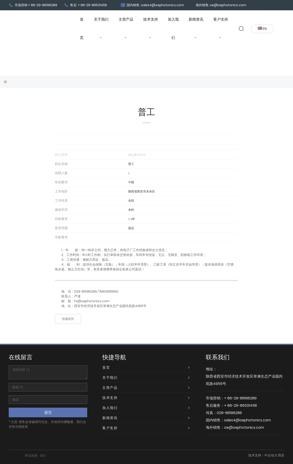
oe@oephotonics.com (244, 427)
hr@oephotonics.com (92, 301)
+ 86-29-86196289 (240, 398)
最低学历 (61, 209)
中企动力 (270, 455)
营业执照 (31, 455)
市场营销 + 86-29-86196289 (33, 5)
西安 (281, 455)
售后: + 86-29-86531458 (85, 5)
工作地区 (61, 191)
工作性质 (61, 200)
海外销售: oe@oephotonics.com (221, 5)
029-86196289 (85, 291)
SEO (43, 455)
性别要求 (61, 182)
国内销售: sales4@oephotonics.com (152, 5)
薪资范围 (61, 228)
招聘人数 (61, 173)
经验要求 (61, 219)
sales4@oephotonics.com (247, 420)
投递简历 (68, 319)
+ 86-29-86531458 (240, 405)
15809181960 (108, 291)
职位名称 (61, 164)
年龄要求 (61, 237)
